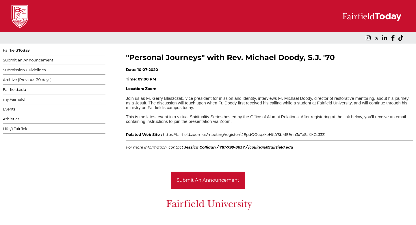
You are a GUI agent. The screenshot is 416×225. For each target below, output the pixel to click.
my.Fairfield (14, 99)
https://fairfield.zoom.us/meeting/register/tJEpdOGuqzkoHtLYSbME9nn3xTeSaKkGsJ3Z (244, 134)
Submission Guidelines (24, 70)
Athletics (11, 119)
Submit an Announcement (28, 60)
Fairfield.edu (14, 89)
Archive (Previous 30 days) (27, 79)
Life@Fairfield (16, 128)
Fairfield (16, 50)
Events (9, 109)
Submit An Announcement (208, 180)
